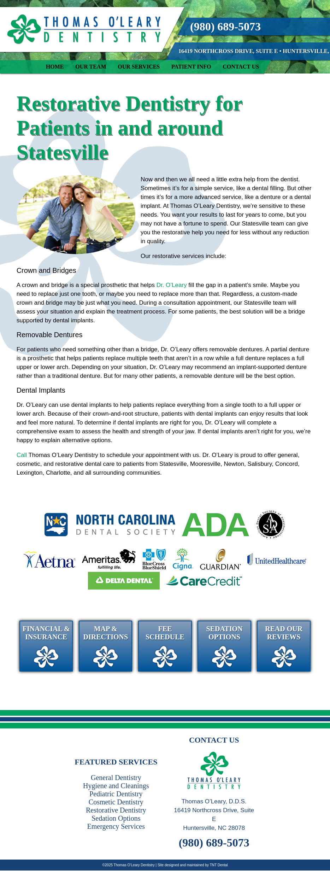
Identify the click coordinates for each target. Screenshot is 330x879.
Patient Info (191, 67)
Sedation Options (116, 818)
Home (55, 67)
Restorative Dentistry (116, 810)
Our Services (139, 67)
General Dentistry (116, 777)
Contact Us (241, 67)
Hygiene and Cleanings (116, 786)
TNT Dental (219, 865)
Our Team (90, 67)
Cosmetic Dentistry (116, 802)
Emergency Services (116, 826)
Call (22, 455)
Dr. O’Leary (172, 285)
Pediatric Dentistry (116, 794)
